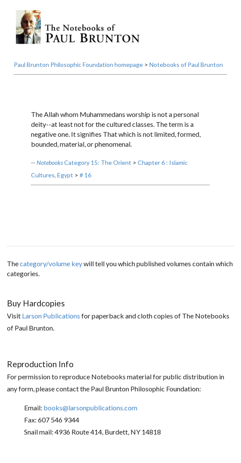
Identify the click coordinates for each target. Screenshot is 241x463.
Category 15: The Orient (84, 162)
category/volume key (51, 263)
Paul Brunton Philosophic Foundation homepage (78, 64)
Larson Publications (51, 316)
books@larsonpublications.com (90, 407)
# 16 (85, 175)
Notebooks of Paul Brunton (186, 64)
